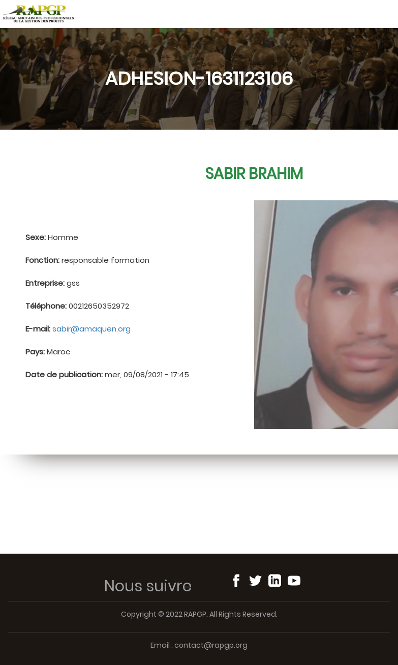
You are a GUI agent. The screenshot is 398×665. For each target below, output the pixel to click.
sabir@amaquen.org (91, 328)
